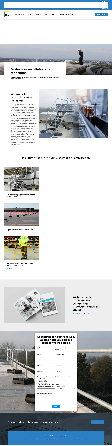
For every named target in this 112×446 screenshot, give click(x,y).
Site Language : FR (103, 1)
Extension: (66, 367)
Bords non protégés (56, 383)
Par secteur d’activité (15, 66)
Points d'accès (56, 379)
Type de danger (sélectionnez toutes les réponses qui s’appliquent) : (53, 376)
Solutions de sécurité (19, 14)
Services (30, 14)
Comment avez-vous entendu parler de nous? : (45, 387)
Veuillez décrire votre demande (44, 393)
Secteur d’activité (61, 386)
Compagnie (40, 371)
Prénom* (39, 354)
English (7, 6)
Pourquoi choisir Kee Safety (66, 14)
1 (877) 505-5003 (104, 8)
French (8, 4)
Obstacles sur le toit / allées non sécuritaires (56, 384)
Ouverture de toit (56, 381)
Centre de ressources (50, 14)
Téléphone (39, 365)
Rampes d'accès (56, 380)
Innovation (39, 14)
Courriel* (39, 360)
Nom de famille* (60, 354)
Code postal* (60, 371)
